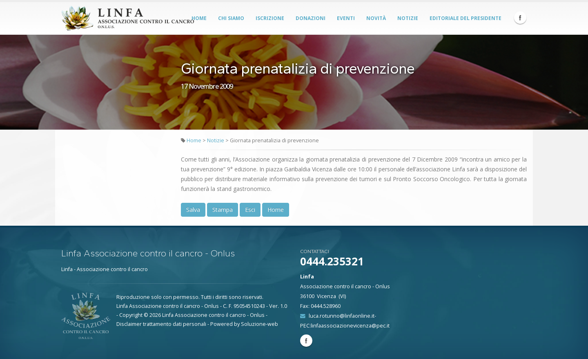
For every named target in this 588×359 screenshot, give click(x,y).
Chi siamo (231, 18)
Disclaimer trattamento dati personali (161, 324)
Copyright (131, 315)
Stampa (222, 209)
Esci (250, 209)
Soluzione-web (259, 324)
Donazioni (310, 18)
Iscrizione (270, 18)
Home (199, 18)
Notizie (407, 18)
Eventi (346, 18)
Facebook (520, 17)
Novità (376, 18)
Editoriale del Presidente (465, 18)
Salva (193, 209)
